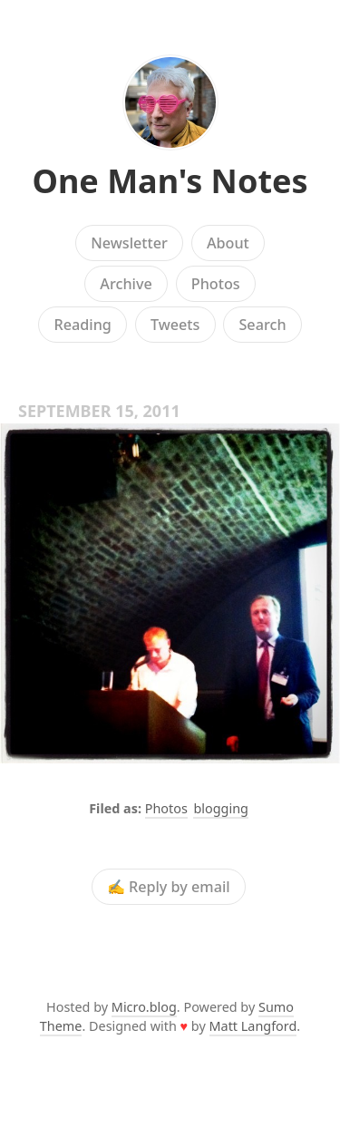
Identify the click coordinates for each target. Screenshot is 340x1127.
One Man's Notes (169, 181)
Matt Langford (253, 1026)
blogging (220, 808)
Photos (215, 284)
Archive (125, 284)
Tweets (175, 325)
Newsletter (129, 243)
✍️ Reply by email (168, 887)
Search (262, 325)
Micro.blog (144, 1006)
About (228, 243)
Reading (82, 325)
